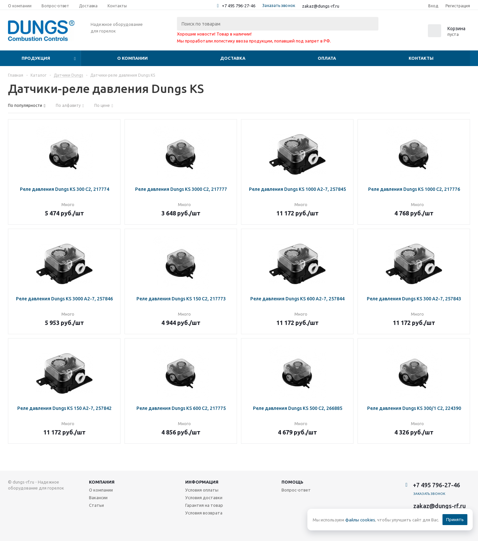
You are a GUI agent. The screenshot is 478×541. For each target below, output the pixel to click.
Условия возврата (203, 512)
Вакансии (98, 497)
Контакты (421, 58)
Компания (102, 482)
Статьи (96, 505)
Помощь (292, 482)
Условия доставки (203, 497)
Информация (201, 482)
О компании (132, 58)
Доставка (232, 58)
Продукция (36, 58)
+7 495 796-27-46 (238, 5)
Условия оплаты (201, 490)
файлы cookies (360, 519)
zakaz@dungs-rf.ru (320, 6)
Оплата (327, 58)
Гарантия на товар (204, 505)
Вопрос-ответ (296, 490)
